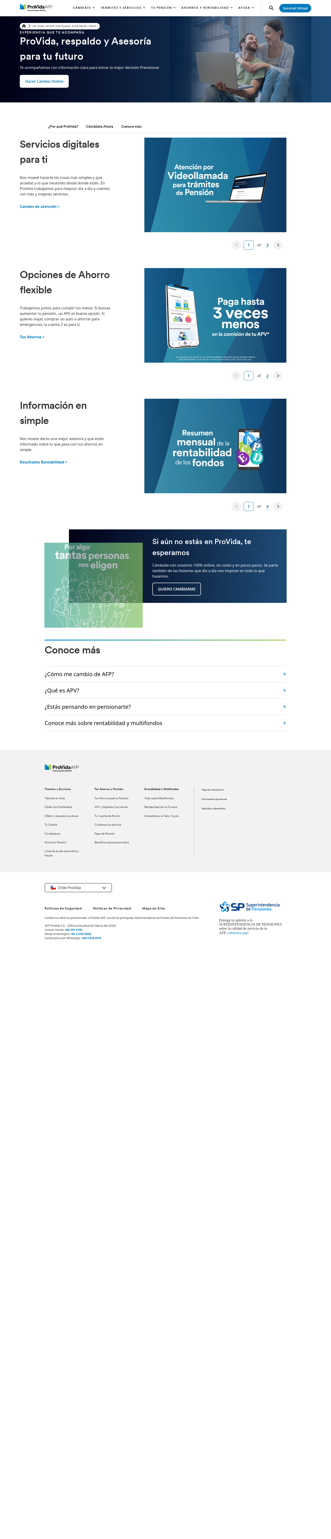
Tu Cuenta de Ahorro (107, 816)
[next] (277, 245)
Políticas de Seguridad (63, 908)
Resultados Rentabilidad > (43, 462)
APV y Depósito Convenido (111, 807)
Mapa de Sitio (153, 908)
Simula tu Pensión (55, 842)
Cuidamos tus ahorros (107, 825)
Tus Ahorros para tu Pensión (111, 798)
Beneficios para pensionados (111, 842)
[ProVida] (62, 770)
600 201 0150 (73, 930)
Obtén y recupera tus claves (61, 816)
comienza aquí (237, 933)
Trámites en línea (55, 798)
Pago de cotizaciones (213, 790)
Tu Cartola (51, 825)
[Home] (24, 26)
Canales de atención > (40, 206)
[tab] (63, 127)
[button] (84, 8)
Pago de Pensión (104, 834)
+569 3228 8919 (91, 938)
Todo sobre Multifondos (159, 798)
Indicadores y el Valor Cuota (161, 816)
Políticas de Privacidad (112, 908)
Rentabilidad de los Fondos (160, 807)
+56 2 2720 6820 (80, 934)
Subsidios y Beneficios (214, 809)
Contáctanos (52, 834)
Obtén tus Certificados (58, 807)
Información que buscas (214, 799)
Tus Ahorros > (32, 336)
